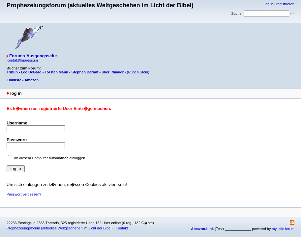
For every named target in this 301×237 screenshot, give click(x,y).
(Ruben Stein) (138, 72)
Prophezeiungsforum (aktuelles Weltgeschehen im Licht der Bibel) (59, 228)
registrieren (285, 4)
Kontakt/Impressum (22, 60)
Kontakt (121, 228)
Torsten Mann (56, 72)
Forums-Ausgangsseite (33, 55)
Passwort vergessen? (24, 194)
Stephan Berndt (85, 72)
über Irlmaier (113, 72)
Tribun (12, 72)
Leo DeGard (31, 72)
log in (269, 4)
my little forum (283, 229)
